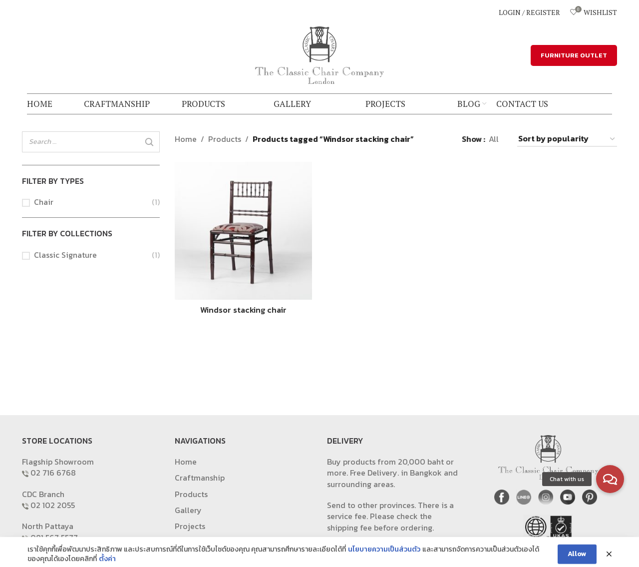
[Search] (149, 142)
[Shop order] (567, 139)
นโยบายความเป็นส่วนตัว (384, 561)
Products (224, 139)
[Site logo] (319, 54)
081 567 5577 (54, 538)
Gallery (188, 510)
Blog (183, 543)
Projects (190, 526)
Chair (43, 201)
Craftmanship (200, 478)
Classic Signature (65, 254)
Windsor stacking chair (243, 310)
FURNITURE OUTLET (574, 55)
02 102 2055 (52, 505)
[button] (610, 479)
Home (186, 139)
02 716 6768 (53, 473)
